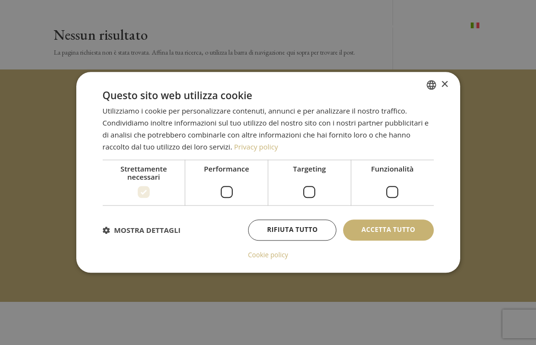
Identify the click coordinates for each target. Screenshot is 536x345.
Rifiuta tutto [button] (289, 230)
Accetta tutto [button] (387, 230)
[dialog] (268, 172)
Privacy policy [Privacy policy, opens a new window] (256, 146)
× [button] (444, 84)
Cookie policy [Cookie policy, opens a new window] (268, 255)
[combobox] (431, 85)
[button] (142, 230)
